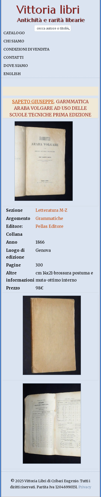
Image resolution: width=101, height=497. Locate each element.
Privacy (84, 487)
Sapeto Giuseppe (33, 102)
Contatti (13, 57)
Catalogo (14, 33)
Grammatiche (49, 218)
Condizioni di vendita (26, 49)
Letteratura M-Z (51, 210)
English (12, 73)
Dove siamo (15, 65)
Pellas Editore (49, 226)
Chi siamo (13, 41)
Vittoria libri (48, 10)
